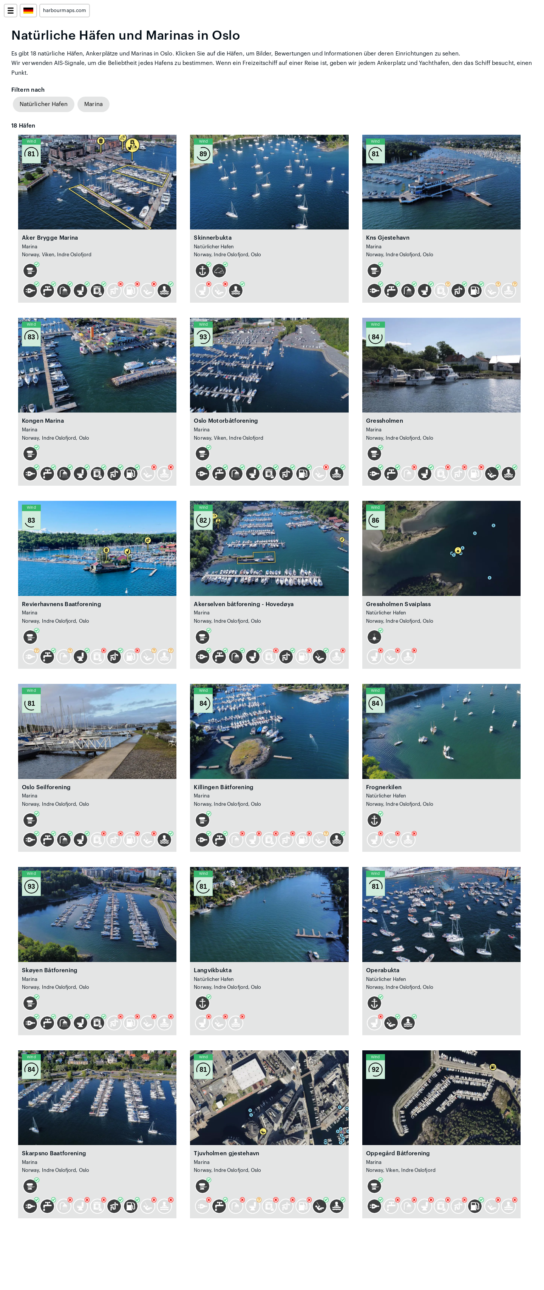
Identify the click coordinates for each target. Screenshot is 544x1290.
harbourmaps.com (64, 10)
